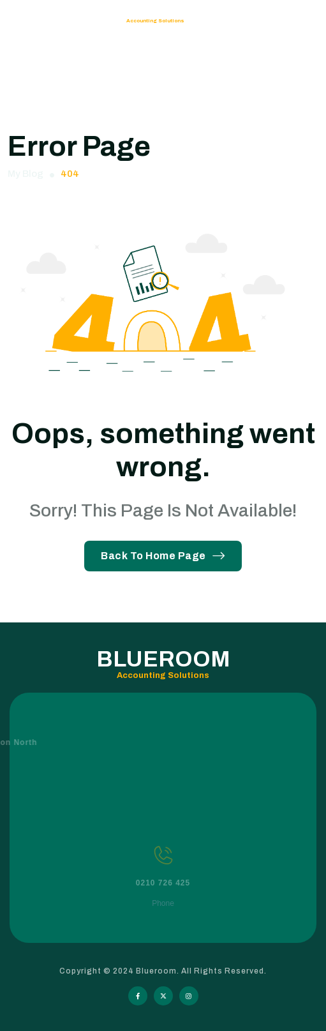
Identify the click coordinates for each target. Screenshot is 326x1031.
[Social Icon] (137, 995)
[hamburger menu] (302, 21)
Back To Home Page (163, 555)
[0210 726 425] (163, 868)
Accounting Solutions (155, 21)
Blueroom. (158, 971)
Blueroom (64, 20)
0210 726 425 (163, 896)
